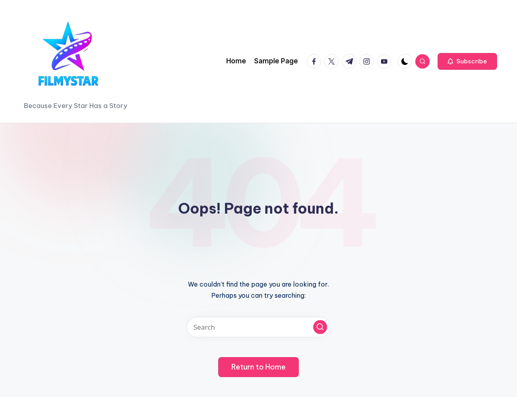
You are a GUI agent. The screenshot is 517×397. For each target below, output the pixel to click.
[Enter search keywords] (258, 327)
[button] (467, 61)
